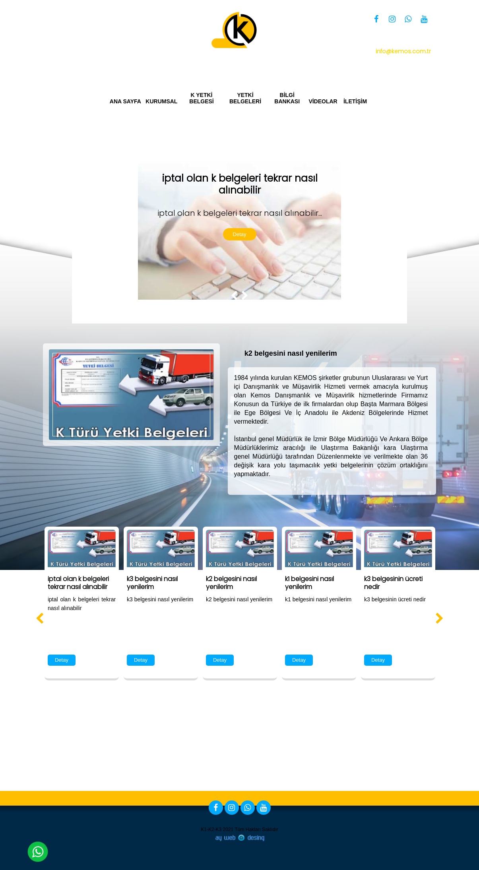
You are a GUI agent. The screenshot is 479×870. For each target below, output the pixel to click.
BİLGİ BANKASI (287, 98)
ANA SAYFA (125, 101)
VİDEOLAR (323, 101)
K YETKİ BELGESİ (201, 98)
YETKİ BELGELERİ (245, 98)
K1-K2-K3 (211, 829)
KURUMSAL (161, 101)
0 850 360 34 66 (387, 41)
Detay (239, 234)
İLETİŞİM (355, 101)
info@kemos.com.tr (403, 51)
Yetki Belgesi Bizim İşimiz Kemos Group (373, 64)
